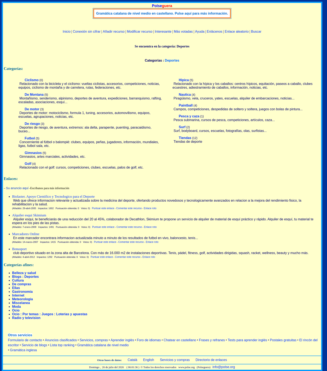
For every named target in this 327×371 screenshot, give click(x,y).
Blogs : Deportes (25, 276)
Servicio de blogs (34, 345)
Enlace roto (150, 208)
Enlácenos (215, 31)
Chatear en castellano (180, 340)
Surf (182, 127)
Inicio (66, 31)
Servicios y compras (175, 360)
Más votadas (183, 31)
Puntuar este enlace (103, 208)
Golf (28, 163)
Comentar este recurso (129, 208)
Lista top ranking (62, 345)
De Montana (34, 94)
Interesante (163, 31)
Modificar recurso (139, 31)
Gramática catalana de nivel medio (103, 345)
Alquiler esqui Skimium (29, 215)
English (148, 360)
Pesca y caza (189, 116)
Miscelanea (21, 303)
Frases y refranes (212, 340)
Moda (16, 306)
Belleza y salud (24, 273)
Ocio (16, 310)
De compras (21, 284)
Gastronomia (22, 291)
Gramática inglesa (23, 350)
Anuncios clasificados (61, 340)
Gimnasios (33, 153)
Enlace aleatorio (237, 31)
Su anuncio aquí (17, 188)
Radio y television (26, 318)
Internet (18, 295)
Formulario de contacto (25, 340)
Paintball (186, 105)
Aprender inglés (122, 340)
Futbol (30, 138)
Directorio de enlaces (211, 360)
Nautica (185, 94)
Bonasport (19, 249)
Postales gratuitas (283, 340)
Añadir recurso (114, 31)
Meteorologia (22, 299)
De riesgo (32, 123)
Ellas (16, 288)
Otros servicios (20, 335)
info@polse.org (224, 367)
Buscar (256, 31)
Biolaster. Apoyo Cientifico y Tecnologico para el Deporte (53, 197)
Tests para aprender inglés (247, 340)
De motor (32, 109)
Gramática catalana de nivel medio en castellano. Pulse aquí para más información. (162, 13)
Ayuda (199, 31)
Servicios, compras (94, 340)
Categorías (153, 60)
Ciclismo (32, 80)
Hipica (184, 80)
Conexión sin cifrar (87, 31)
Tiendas (185, 138)
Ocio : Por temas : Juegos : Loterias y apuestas (49, 314)
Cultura (18, 280)
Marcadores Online (25, 234)
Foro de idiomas (149, 340)
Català (132, 360)
